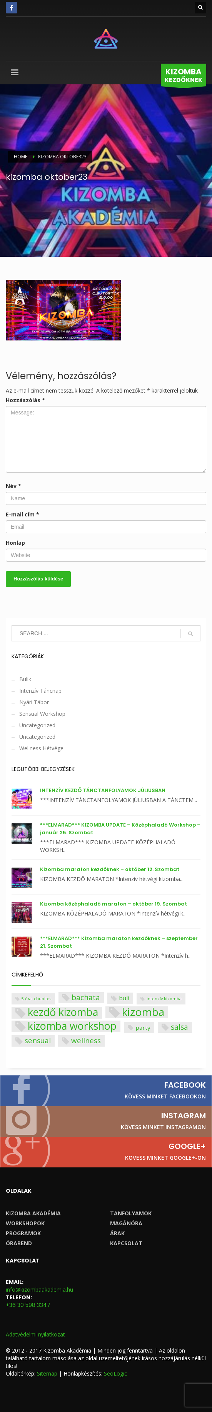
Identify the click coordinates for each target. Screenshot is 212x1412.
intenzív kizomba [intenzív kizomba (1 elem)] (164, 998)
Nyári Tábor (34, 702)
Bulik (25, 679)
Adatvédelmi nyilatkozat (35, 1334)
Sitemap (47, 1373)
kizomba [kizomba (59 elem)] (143, 1012)
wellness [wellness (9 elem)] (86, 1040)
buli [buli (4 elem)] (124, 998)
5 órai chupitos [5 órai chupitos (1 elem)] (36, 998)
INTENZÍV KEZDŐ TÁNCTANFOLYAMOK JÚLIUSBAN (102, 790)
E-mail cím (22, 514)
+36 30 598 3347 (28, 1305)
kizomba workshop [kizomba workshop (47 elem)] (72, 1026)
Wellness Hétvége (41, 748)
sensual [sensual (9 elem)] (38, 1040)
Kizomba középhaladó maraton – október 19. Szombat (113, 903)
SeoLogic (115, 1373)
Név (13, 486)
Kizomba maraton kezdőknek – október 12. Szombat (109, 869)
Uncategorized (37, 725)
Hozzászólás (25, 400)
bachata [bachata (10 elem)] (86, 997)
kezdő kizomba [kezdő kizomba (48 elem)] (63, 1013)
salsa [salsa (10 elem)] (179, 1027)
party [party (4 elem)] (142, 1027)
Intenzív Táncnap (40, 690)
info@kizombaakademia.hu (39, 1289)
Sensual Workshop (42, 713)
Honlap (15, 542)
